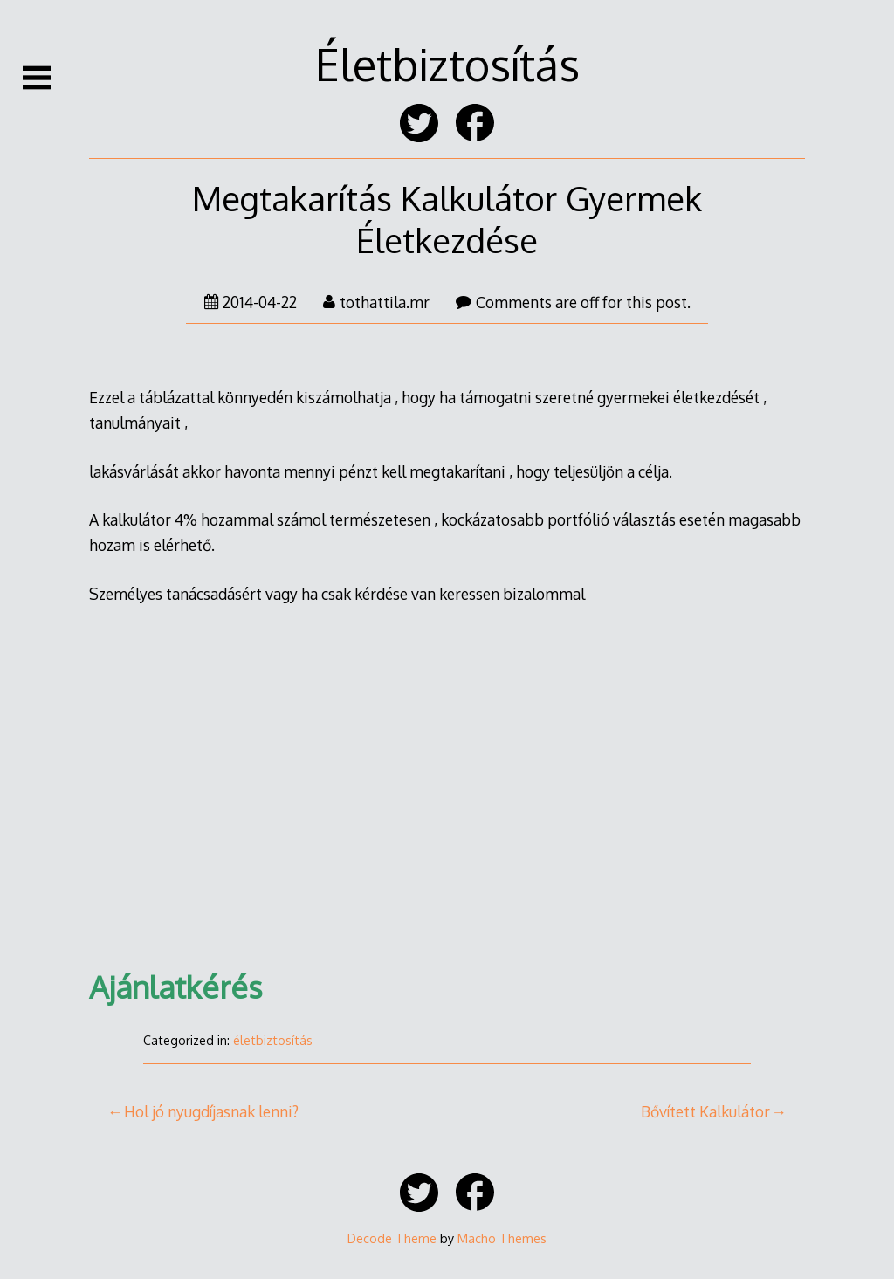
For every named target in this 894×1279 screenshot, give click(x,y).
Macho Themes (502, 1238)
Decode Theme (392, 1238)
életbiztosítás (273, 1040)
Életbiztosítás (447, 64)
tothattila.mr (376, 302)
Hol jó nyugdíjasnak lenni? (211, 1111)
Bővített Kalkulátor (705, 1111)
